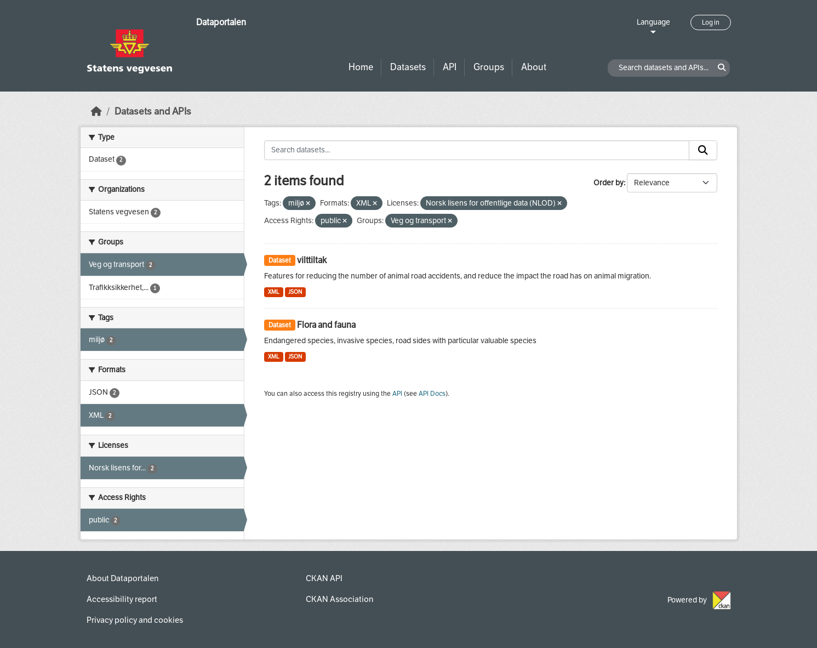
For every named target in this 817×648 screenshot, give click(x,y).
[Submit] (703, 150)
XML (273, 291)
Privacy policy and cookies (135, 620)
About (533, 67)
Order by (608, 182)
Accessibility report (122, 599)
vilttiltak (312, 260)
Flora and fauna (326, 325)
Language (653, 22)
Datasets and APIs (153, 111)
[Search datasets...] (476, 150)
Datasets (408, 67)
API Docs (432, 393)
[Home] (96, 111)
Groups (488, 67)
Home (360, 67)
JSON (295, 291)
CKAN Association (339, 599)
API (449, 67)
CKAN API (324, 578)
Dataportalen (221, 22)
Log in (710, 22)
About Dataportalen (122, 578)
